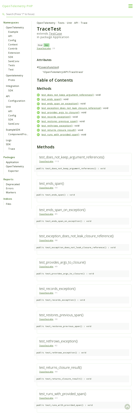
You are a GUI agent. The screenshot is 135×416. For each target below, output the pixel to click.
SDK (10, 57)
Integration (12, 86)
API (10, 36)
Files (8, 204)
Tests (11, 65)
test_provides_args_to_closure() (60, 112)
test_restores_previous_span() (59, 121)
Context (13, 44)
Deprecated (13, 184)
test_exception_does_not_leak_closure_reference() (71, 108)
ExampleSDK (13, 129)
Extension (14, 52)
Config (12, 40)
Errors (10, 188)
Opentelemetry (14, 75)
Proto (11, 80)
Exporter (13, 171)
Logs (9, 140)
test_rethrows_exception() (57, 125)
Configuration (16, 100)
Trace (11, 148)
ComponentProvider (20, 134)
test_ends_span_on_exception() (60, 103)
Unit (8, 106)
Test (11, 69)
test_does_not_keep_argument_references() (67, 94)
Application (12, 162)
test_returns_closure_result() (58, 130)
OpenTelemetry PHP (17, 6)
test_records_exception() (56, 116)
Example (13, 31)
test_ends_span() (51, 99)
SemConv (13, 61)
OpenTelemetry (15, 27)
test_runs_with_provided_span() (60, 134)
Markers (11, 192)
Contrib (12, 48)
